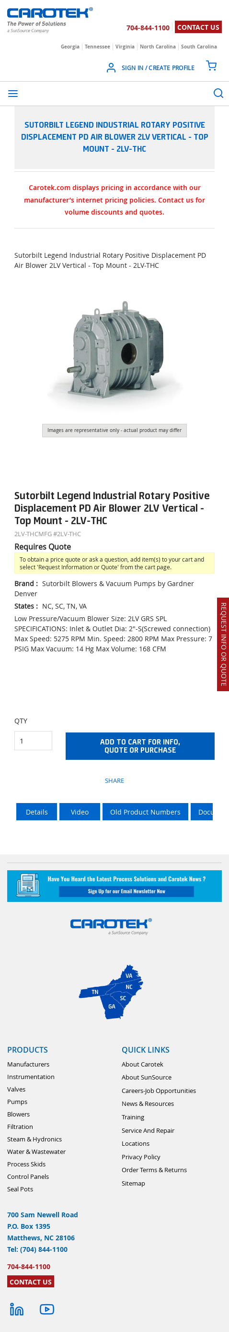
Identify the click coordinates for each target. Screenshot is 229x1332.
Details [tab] (37, 811)
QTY (20, 720)
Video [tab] (80, 811)
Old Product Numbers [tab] (145, 811)
